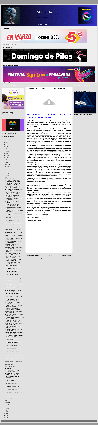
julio (6, 173)
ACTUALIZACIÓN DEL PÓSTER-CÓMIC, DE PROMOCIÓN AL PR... (13, 339)
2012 (5, 411)
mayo (6, 177)
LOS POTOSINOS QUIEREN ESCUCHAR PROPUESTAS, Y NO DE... (14, 356)
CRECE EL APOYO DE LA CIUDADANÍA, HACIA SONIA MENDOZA (13, 300)
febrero (6, 404)
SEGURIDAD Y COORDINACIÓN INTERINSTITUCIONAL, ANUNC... (13, 181)
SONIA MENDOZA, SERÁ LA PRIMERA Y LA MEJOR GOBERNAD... (14, 383)
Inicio (50, 255)
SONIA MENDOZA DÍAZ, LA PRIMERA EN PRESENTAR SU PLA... (14, 248)
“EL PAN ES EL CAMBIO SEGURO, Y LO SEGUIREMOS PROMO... (13, 353)
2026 (5, 142)
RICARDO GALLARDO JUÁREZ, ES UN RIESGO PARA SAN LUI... (13, 199)
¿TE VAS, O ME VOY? (9, 364)
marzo (6, 402)
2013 (5, 410)
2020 (5, 153)
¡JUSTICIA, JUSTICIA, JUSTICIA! (12, 222)
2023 (5, 148)
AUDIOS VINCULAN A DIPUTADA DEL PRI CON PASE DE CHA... (14, 303)
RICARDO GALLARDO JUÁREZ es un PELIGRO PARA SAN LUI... (13, 268)
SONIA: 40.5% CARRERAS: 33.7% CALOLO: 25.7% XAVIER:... (12, 371)
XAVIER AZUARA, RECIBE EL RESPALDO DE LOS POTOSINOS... (14, 257)
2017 (5, 159)
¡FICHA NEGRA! (8, 368)
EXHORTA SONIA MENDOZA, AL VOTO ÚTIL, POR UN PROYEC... (13, 260)
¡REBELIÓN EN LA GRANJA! (11, 178)
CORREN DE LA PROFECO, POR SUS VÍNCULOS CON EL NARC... (13, 294)
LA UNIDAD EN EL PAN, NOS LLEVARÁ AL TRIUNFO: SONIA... (14, 315)
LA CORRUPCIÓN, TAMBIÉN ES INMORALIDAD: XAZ (12, 377)
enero (6, 405)
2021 (5, 151)
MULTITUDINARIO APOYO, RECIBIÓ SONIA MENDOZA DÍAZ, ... (13, 282)
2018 (5, 157)
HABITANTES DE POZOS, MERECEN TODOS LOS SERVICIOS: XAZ (13, 350)
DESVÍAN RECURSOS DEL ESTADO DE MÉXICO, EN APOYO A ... (13, 306)
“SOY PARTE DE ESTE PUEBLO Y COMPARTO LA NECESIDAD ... (12, 184)
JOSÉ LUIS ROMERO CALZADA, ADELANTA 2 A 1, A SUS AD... (12, 196)
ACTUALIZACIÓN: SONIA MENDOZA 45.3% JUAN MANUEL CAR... (14, 324)
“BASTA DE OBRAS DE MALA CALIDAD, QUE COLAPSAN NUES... (13, 233)
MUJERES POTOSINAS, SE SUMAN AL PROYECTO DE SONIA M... (13, 362)
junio (6, 175)
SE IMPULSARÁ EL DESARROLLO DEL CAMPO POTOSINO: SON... (13, 274)
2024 (5, 146)
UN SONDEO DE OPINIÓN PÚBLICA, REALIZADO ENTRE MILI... (13, 288)
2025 (5, 144)
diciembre (7, 164)
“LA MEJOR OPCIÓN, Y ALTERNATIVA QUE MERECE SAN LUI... (14, 318)
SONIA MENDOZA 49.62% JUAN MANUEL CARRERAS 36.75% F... (14, 245)
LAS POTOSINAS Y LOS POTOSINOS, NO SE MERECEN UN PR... (14, 380)
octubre (6, 168)
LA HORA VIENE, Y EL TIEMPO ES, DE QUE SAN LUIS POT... (13, 312)
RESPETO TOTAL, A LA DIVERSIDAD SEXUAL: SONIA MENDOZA (13, 342)
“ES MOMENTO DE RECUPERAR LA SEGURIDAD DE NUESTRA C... (13, 205)
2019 (5, 155)
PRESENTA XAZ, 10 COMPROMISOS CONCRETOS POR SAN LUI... (13, 230)
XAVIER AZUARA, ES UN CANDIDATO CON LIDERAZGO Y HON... (14, 227)
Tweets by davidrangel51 (7, 113)
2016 (5, 160)
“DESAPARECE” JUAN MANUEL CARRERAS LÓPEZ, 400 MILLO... (13, 309)
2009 (5, 417)
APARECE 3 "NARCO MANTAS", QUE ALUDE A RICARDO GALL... (13, 242)
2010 (5, 415)
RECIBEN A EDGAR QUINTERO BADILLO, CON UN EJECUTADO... (14, 263)
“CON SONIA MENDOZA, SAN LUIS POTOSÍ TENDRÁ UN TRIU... (12, 193)
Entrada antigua (66, 255)
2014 (5, 408)
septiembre (7, 169)
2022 (5, 149)
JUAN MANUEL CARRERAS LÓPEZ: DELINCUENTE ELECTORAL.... (13, 386)
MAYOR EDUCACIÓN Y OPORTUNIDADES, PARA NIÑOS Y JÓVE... (14, 224)
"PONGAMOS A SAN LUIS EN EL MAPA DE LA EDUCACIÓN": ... (14, 217)
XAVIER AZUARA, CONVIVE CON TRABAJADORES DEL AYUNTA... (12, 374)
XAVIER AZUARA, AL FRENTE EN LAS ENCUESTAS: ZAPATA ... (13, 271)
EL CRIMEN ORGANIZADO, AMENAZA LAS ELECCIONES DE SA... (14, 333)
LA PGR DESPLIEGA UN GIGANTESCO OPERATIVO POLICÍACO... (13, 187)
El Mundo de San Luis (81, 87)
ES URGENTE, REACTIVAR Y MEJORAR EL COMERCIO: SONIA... (14, 394)
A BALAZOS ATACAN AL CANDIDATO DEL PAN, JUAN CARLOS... (14, 211)
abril (6, 400)
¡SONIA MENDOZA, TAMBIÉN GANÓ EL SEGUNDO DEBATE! (13, 190)
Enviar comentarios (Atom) (38, 258)
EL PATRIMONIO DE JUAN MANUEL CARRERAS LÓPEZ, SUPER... (13, 254)
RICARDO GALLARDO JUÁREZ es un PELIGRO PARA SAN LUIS (13, 277)
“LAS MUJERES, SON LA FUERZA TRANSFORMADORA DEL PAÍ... (12, 321)
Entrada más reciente (33, 255)
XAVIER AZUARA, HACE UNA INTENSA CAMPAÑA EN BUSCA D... (13, 345)
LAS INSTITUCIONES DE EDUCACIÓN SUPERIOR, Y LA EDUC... (13, 214)
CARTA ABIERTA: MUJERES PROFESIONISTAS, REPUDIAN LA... (13, 391)
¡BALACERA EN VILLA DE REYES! (12, 265)
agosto (6, 171)
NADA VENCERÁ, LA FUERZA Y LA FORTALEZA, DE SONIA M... (12, 397)
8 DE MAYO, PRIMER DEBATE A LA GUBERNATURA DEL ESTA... (12, 348)
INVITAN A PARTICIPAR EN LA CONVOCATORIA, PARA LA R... (12, 220)
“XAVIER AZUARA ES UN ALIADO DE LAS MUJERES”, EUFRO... (14, 285)
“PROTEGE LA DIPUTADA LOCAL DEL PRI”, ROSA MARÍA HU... (13, 291)
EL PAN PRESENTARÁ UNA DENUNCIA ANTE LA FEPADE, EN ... (13, 330)
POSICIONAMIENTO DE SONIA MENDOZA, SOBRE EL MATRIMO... (14, 359)
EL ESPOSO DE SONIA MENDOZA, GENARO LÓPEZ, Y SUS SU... (12, 389)
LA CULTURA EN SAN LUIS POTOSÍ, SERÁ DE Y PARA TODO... (14, 239)
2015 (5, 162)
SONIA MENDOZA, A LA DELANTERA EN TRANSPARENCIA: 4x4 (14, 336)
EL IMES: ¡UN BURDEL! (10, 366)
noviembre (7, 166)
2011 (5, 413)
